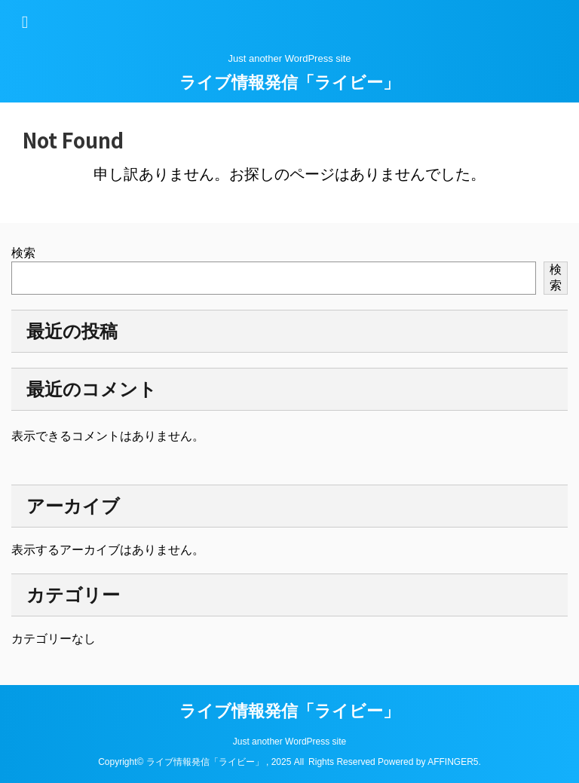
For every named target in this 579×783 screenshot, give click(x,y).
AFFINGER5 (452, 762)
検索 (23, 252)
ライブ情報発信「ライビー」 (289, 82)
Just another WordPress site (290, 741)
